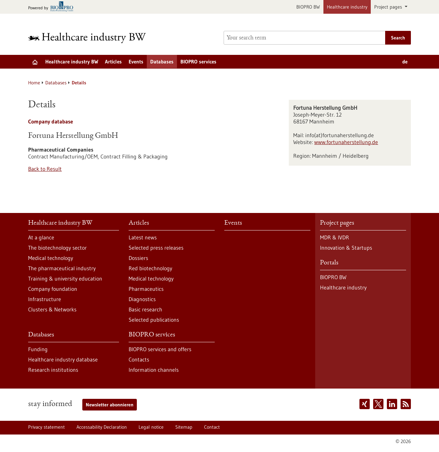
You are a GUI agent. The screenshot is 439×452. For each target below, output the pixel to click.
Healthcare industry (347, 7)
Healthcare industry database (63, 359)
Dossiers (138, 257)
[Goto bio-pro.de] (52, 7)
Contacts (139, 359)
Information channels (154, 369)
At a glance (41, 237)
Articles (113, 61)
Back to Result (45, 168)
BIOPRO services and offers (160, 349)
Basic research (145, 309)
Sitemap (183, 427)
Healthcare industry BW (71, 61)
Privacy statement (46, 427)
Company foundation (52, 288)
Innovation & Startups (346, 247)
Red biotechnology (150, 268)
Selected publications (154, 319)
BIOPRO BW (308, 7)
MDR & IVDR (334, 237)
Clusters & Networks (52, 309)
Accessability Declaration (101, 427)
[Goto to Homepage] (91, 38)
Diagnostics (142, 299)
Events (136, 61)
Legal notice (151, 427)
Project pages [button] (388, 7)
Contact (212, 427)
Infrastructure (44, 299)
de (404, 61)
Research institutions (53, 369)
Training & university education (65, 278)
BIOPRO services (198, 61)
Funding (38, 349)
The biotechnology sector (57, 247)
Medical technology (50, 257)
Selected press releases (156, 247)
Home (34, 83)
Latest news (143, 237)
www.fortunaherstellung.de (346, 142)
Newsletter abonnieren (109, 405)
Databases (162, 61)
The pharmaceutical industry (62, 268)
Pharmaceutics (146, 288)
